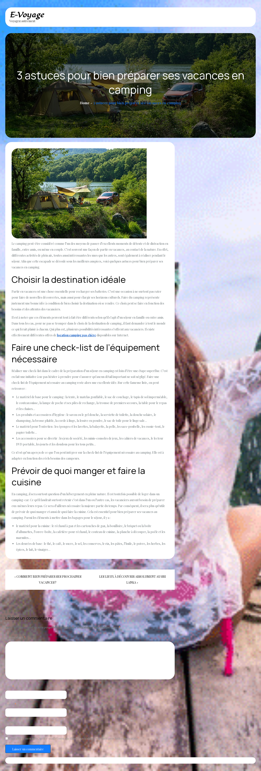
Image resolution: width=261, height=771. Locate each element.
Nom (9, 686)
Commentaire (15, 637)
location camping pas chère (76, 335)
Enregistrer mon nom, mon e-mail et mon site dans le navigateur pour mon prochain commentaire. (74, 738)
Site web (10, 722)
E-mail (10, 704)
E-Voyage (26, 14)
